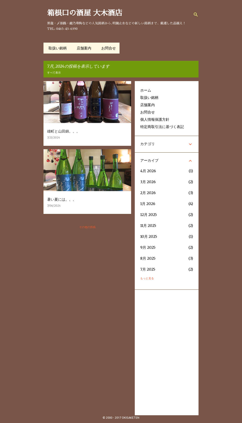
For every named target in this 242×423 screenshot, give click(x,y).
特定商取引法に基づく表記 (162, 126)
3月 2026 (148, 181)
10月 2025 (148, 236)
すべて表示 (54, 72)
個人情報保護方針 (154, 119)
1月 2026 (147, 203)
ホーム (145, 90)
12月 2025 (148, 214)
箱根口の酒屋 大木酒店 (84, 13)
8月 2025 (147, 258)
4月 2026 (148, 171)
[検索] (196, 14)
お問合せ (107, 48)
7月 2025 (147, 269)
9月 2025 (147, 247)
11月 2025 (148, 225)
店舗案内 (82, 48)
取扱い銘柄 (56, 48)
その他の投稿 (87, 227)
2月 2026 (148, 192)
